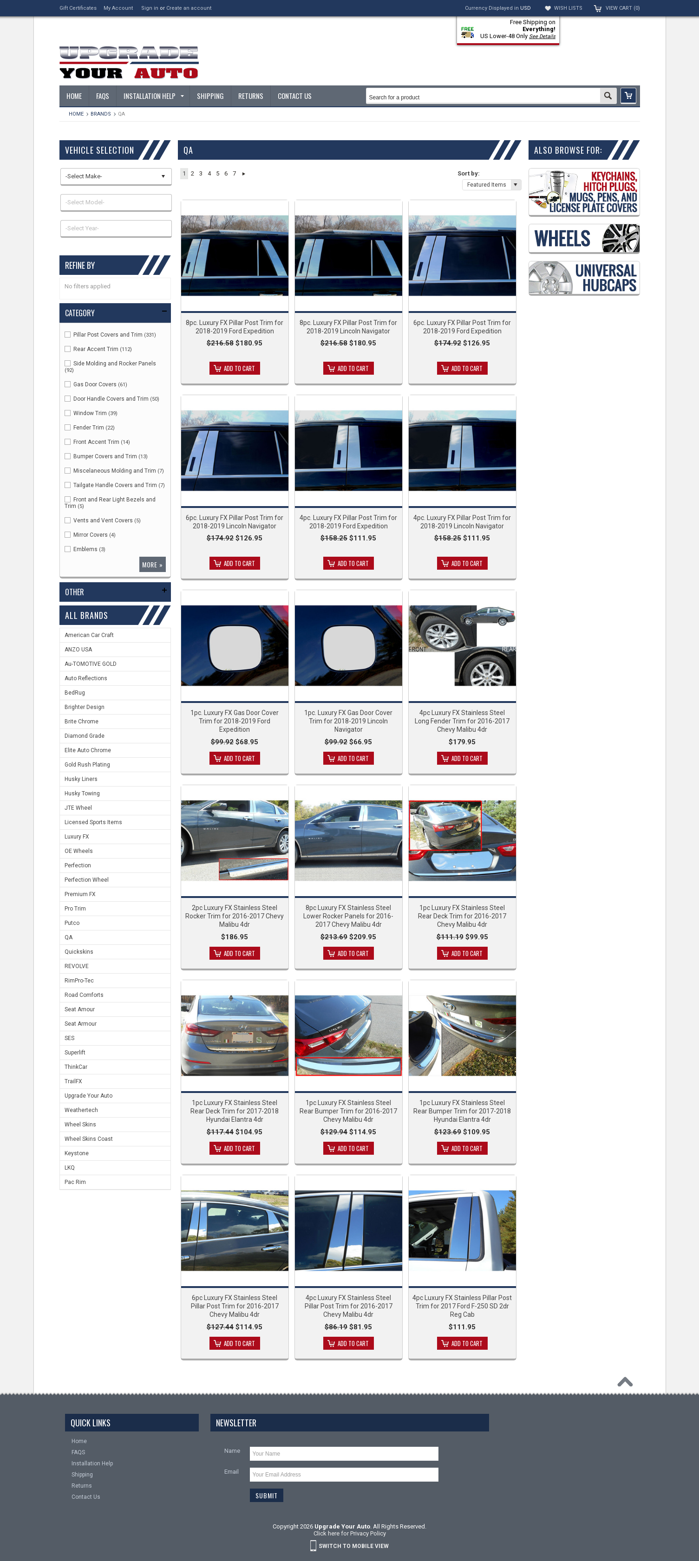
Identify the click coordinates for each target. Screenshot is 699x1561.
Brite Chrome (81, 721)
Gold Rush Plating (87, 764)
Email (231, 1471)
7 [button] (234, 173)
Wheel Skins (80, 1124)
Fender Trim (90, 427)
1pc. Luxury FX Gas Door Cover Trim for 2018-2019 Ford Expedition (234, 721)
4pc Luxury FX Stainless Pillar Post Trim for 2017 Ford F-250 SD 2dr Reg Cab (462, 1306)
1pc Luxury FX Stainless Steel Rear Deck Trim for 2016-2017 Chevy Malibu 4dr (462, 916)
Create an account (188, 8)
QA (68, 937)
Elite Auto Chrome (88, 750)
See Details (542, 36)
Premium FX (80, 894)
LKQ (70, 1167)
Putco (72, 923)
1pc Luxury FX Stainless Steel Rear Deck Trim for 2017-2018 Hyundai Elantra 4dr (234, 1111)
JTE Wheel (78, 808)
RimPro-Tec (79, 980)
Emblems (85, 549)
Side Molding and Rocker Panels (110, 366)
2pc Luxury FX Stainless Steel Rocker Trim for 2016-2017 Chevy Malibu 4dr (234, 916)
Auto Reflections (86, 678)
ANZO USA (78, 649)
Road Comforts (84, 995)
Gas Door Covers (96, 384)
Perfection (78, 865)
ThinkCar (76, 1067)
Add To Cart (239, 368)
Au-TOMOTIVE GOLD (91, 664)
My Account (118, 8)
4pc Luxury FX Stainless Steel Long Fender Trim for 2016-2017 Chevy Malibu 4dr (462, 721)
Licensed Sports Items (93, 822)
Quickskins (79, 952)
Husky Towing (82, 793)
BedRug (75, 692)
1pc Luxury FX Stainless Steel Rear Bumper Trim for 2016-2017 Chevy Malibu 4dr (348, 1111)
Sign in (149, 8)
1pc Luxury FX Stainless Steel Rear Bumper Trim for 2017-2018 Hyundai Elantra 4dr (462, 1111)
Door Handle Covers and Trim (112, 399)
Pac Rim (75, 1182)
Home (76, 114)
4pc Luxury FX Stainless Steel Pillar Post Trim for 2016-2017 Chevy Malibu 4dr (348, 1306)
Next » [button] (244, 173)
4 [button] (209, 173)
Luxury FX (77, 836)
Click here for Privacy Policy (350, 1533)
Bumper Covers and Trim (106, 456)
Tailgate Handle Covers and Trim (115, 485)
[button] (628, 96)
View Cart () (623, 8)
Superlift (75, 1052)
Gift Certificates (78, 8)
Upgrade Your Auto (88, 1096)
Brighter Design (85, 707)
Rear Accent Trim (98, 349)
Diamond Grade (85, 736)
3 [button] (201, 173)
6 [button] (226, 173)
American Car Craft (89, 635)
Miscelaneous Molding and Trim (114, 471)
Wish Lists (568, 8)
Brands (101, 114)
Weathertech (81, 1110)
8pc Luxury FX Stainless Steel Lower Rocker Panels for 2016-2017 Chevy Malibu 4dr (348, 916)
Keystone (77, 1153)
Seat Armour (81, 1024)
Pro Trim (75, 908)
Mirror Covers (90, 535)
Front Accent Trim (97, 442)
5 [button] (217, 173)
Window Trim (91, 413)
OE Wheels (79, 851)
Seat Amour (80, 1009)
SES (69, 1038)
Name (232, 1450)
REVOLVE (77, 966)
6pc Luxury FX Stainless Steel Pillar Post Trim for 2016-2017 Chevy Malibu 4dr (235, 1306)
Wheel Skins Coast (89, 1139)
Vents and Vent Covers (103, 520)
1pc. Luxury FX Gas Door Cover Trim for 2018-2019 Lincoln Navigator (348, 721)
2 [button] (192, 173)
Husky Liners (81, 779)
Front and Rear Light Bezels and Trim (110, 502)
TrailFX (73, 1081)
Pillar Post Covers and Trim (110, 335)
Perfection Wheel (87, 880)
